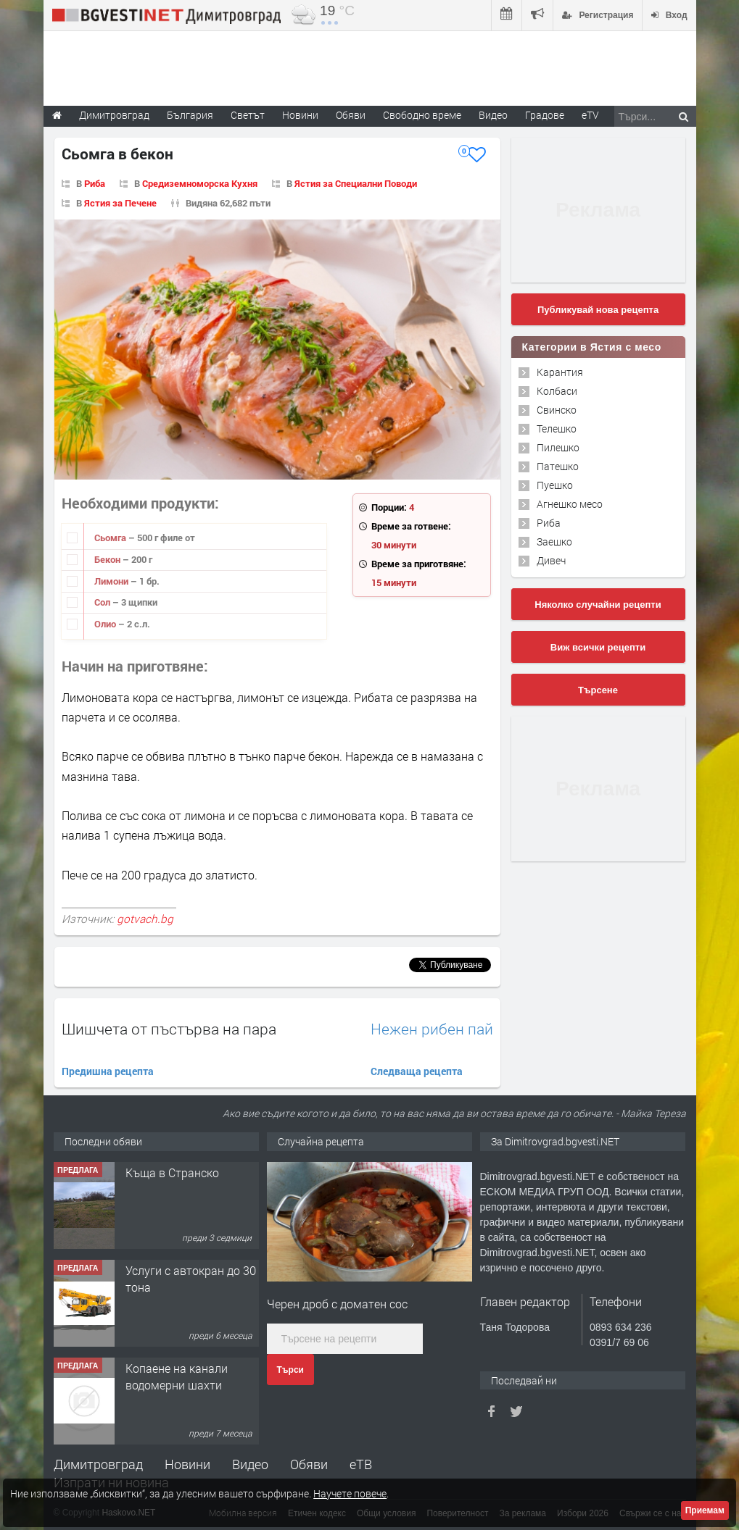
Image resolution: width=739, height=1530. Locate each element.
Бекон (108, 559)
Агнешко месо (570, 504)
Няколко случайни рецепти (597, 604)
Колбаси (557, 391)
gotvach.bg (145, 918)
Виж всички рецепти (597, 647)
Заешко (554, 541)
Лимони (112, 581)
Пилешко (558, 447)
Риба (94, 183)
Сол (103, 602)
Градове (544, 115)
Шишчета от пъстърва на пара (169, 1029)
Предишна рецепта (108, 1071)
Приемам (704, 1510)
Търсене (598, 690)
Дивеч (551, 560)
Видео (250, 1464)
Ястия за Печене (120, 202)
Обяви (309, 1464)
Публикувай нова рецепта (598, 309)
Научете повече (350, 1493)
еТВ (361, 1464)
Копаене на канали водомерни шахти (176, 1376)
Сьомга (111, 537)
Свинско (557, 410)
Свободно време (422, 115)
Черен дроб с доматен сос (337, 1303)
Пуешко (555, 485)
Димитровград (98, 1464)
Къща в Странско (172, 1172)
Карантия (560, 372)
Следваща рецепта (417, 1071)
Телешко (557, 428)
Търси (290, 1370)
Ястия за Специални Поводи (355, 183)
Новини (300, 115)
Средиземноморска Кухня (199, 183)
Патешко (558, 466)
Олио (106, 623)
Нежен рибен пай (432, 1029)
